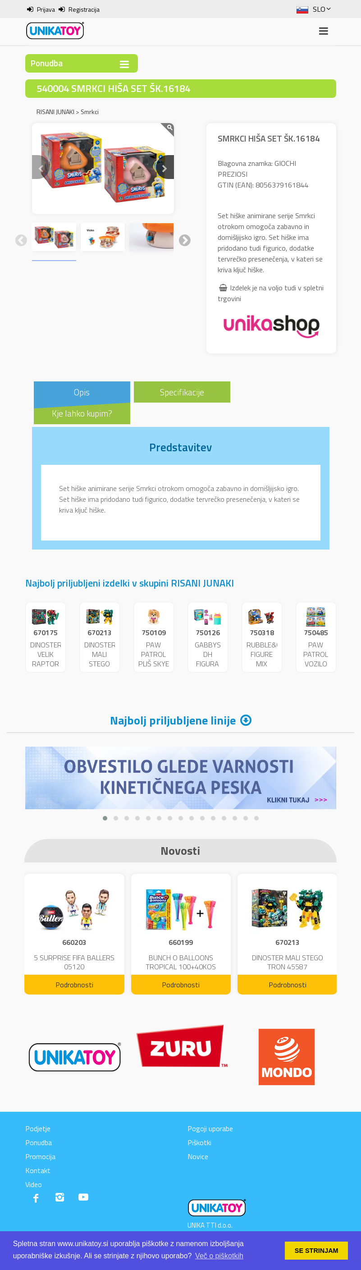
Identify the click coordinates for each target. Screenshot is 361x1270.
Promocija (40, 1156)
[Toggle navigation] (124, 64)
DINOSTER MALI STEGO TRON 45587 (100, 663)
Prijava (46, 9)
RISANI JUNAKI (55, 111)
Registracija (84, 9)
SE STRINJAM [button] (316, 1250)
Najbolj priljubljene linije (173, 720)
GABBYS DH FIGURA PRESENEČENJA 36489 (215, 663)
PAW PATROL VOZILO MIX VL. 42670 (315, 663)
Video (33, 1184)
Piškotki (199, 1142)
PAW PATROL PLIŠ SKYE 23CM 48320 (153, 663)
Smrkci (90, 111)
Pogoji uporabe (210, 1128)
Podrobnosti (74, 984)
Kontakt (37, 1170)
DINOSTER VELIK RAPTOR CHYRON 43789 (46, 663)
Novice (197, 1156)
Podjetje (37, 1128)
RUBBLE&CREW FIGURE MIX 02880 (271, 658)
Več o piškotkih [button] (219, 1256)
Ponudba (38, 1142)
